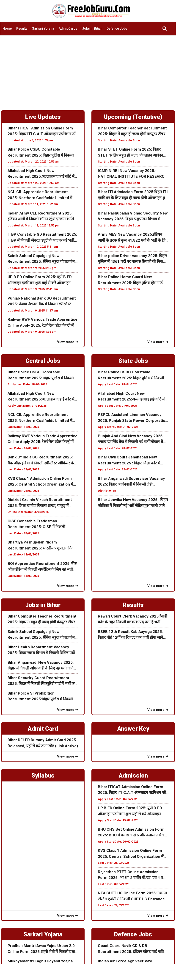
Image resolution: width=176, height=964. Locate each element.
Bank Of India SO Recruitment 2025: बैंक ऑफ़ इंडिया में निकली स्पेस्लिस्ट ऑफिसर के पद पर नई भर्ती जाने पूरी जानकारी (41, 460)
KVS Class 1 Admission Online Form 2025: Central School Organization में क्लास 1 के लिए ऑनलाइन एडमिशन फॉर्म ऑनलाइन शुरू (40, 481)
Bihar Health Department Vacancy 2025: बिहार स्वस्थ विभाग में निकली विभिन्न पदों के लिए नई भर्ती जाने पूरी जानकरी (41, 650)
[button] (165, 28)
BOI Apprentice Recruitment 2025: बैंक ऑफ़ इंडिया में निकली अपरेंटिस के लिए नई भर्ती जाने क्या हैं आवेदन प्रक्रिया (42, 566)
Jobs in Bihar (92, 28)
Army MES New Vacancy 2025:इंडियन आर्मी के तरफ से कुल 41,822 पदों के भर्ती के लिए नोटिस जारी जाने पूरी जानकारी (133, 237)
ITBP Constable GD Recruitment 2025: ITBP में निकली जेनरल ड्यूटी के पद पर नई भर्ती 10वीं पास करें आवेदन (42, 237)
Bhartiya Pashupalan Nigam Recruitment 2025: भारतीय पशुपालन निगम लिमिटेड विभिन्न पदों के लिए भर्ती (42, 545)
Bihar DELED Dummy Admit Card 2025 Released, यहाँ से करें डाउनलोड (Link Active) (43, 743)
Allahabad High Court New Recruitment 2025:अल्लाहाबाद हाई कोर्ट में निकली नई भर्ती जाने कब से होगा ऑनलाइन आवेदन (43, 174)
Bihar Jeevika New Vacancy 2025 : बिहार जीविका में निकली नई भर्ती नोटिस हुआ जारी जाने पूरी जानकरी (133, 503)
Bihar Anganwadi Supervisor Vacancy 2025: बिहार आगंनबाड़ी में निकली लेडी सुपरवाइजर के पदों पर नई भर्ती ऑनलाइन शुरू (131, 481)
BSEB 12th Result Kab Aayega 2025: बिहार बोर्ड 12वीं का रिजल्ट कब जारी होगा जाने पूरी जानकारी (130, 635)
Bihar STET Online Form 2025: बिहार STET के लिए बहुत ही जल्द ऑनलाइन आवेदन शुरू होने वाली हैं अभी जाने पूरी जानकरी (130, 152)
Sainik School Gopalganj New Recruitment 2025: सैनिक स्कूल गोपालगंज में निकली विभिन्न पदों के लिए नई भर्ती (43, 259)
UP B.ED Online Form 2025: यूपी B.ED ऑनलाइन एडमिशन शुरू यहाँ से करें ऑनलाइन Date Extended (40, 280)
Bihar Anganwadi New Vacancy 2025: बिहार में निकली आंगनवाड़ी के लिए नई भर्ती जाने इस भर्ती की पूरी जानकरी (41, 665)
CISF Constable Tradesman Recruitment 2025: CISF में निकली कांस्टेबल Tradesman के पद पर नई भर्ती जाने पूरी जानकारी (41, 524)
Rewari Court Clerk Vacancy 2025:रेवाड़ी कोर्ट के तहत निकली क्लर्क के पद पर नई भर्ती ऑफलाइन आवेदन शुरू (132, 619)
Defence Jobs (117, 28)
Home (7, 28)
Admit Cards (68, 28)
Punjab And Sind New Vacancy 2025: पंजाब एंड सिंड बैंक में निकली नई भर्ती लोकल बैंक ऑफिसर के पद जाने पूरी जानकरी (132, 439)
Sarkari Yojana (43, 28)
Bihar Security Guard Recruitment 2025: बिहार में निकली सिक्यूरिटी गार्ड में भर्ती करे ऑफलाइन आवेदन (42, 681)
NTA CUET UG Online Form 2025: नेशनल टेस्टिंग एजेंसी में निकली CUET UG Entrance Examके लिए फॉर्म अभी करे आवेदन (132, 896)
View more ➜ (67, 342)
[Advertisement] (88, 70)
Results (22, 28)
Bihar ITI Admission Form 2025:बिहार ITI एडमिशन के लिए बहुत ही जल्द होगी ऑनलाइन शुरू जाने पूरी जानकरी (133, 195)
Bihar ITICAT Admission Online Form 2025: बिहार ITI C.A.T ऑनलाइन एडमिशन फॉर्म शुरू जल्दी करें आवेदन (43, 131)
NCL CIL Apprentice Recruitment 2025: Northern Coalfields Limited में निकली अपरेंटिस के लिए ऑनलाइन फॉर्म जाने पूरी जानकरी (41, 195)
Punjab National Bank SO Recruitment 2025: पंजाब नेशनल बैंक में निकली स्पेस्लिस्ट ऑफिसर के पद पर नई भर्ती (42, 301)
